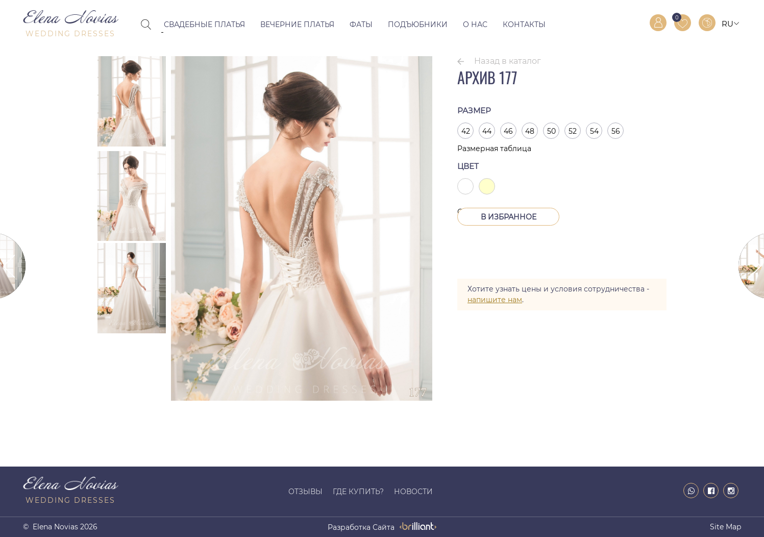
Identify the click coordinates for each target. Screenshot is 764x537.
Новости (413, 491)
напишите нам (494, 299)
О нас (475, 24)
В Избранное (508, 217)
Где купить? (358, 491)
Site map (725, 526)
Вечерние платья (297, 24)
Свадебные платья (204, 24)
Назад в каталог (507, 61)
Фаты (361, 24)
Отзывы (305, 491)
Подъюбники (418, 24)
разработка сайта (361, 527)
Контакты (524, 24)
